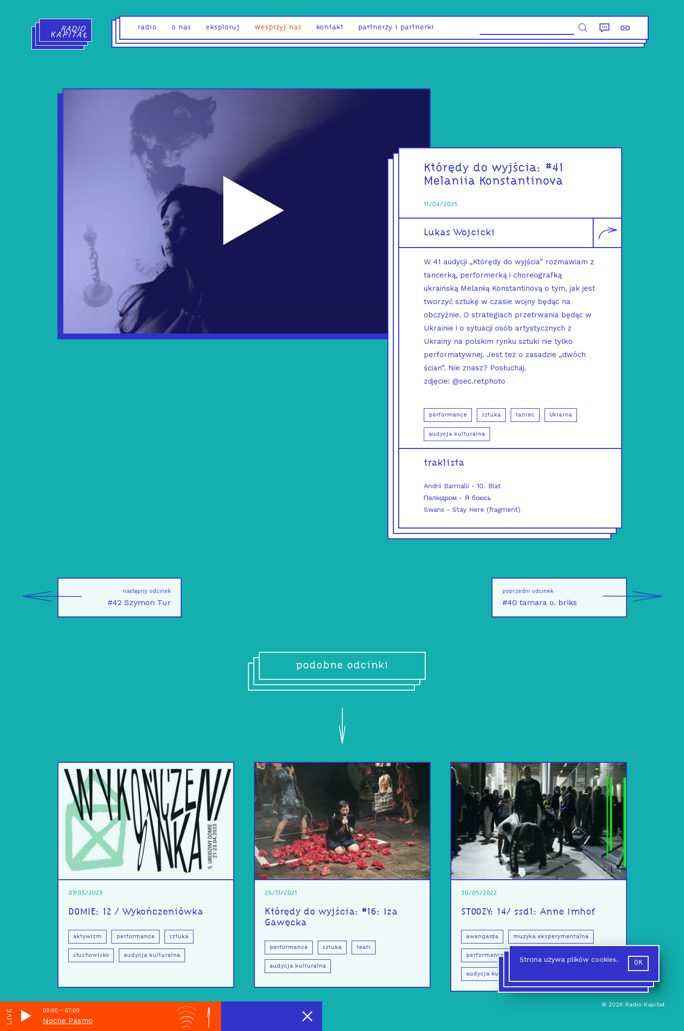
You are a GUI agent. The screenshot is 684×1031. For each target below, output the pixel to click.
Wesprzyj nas (277, 28)
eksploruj (223, 28)
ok (638, 963)
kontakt (329, 28)
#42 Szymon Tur (114, 597)
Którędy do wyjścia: (485, 168)
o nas (181, 28)
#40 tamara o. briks (564, 597)
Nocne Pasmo (68, 1020)
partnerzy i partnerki (396, 28)
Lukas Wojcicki (459, 233)
